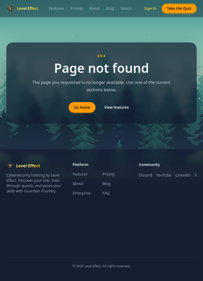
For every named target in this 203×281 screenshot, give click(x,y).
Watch (126, 8)
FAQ (106, 193)
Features (56, 8)
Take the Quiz (179, 8)
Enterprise (82, 193)
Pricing (76, 8)
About (94, 8)
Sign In (150, 8)
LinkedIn (183, 175)
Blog (110, 8)
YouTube (163, 175)
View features (116, 107)
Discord (145, 175)
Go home (82, 107)
